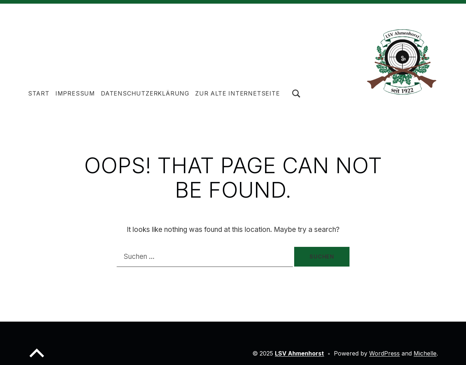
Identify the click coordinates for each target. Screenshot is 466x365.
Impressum (75, 93)
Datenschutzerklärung (145, 93)
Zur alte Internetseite (237, 93)
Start (39, 93)
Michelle (425, 353)
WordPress (384, 353)
